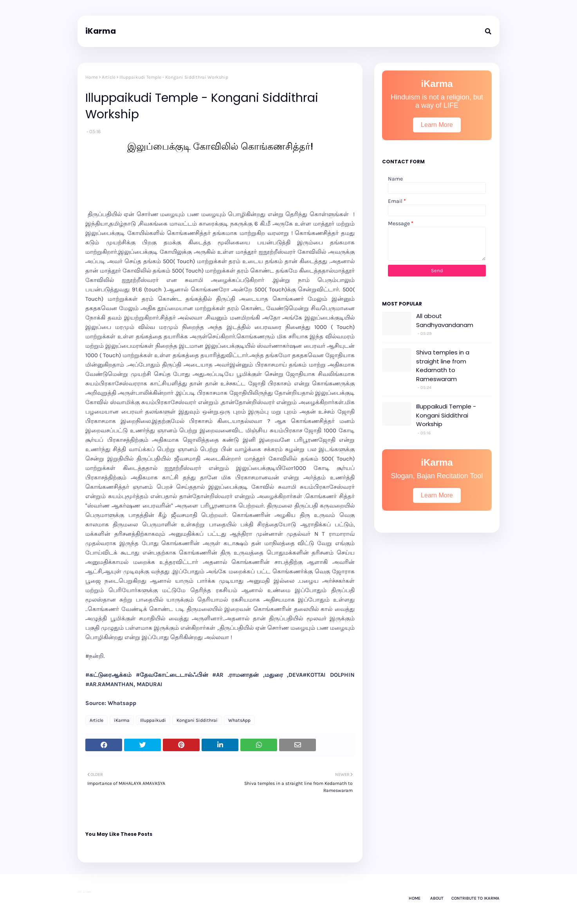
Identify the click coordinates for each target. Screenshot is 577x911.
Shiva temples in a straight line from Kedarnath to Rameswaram (442, 365)
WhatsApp (239, 720)
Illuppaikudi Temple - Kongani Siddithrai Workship (446, 415)
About (437, 898)
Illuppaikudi (153, 720)
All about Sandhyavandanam (444, 320)
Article (108, 77)
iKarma (100, 30)
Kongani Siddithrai (197, 720)
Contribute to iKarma (475, 898)
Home (91, 77)
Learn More (437, 124)
